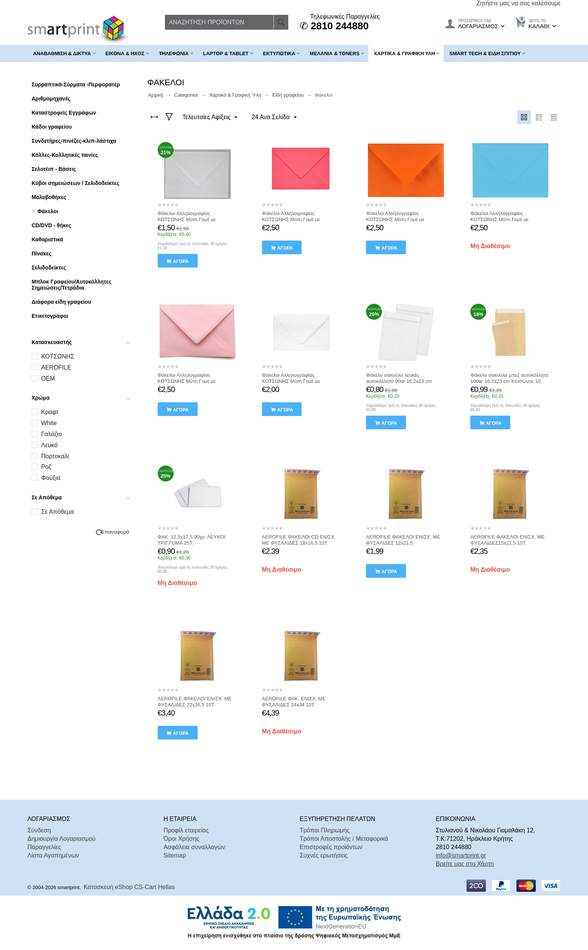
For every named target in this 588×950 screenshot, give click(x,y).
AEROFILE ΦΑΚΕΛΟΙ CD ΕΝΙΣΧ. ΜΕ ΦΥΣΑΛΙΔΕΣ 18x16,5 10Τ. (299, 540)
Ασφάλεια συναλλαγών (194, 847)
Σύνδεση (39, 830)
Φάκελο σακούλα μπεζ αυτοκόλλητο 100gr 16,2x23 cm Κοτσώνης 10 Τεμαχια (509, 381)
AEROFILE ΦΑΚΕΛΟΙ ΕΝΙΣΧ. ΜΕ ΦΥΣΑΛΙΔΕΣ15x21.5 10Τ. (507, 540)
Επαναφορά (115, 532)
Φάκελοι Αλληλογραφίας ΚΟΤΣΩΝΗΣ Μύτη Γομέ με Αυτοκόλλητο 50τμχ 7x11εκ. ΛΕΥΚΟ (197, 219)
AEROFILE (56, 367)
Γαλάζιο (51, 434)
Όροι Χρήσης (181, 838)
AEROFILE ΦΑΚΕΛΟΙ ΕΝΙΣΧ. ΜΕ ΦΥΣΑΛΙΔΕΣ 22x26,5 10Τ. (195, 702)
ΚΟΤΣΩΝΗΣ (57, 356)
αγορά (181, 261)
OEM (48, 378)
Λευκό (49, 445)
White (49, 423)
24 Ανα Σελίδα (273, 117)
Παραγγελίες (44, 847)
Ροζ (46, 467)
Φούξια (50, 478)
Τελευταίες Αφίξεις (210, 117)
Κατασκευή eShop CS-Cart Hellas (129, 887)
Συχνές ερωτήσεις (324, 855)
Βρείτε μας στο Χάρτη (465, 864)
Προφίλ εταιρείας (186, 830)
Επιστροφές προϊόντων (331, 847)
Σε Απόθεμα (57, 511)
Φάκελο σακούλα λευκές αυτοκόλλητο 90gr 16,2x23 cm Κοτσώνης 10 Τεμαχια (399, 381)
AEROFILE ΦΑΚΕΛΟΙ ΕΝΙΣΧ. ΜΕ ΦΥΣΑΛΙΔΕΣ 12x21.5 (403, 540)
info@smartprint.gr (461, 855)
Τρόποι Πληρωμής (325, 830)
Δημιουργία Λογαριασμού (61, 838)
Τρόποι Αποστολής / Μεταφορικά (344, 838)
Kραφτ (50, 412)
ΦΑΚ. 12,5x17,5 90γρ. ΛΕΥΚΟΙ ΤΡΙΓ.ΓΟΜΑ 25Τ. (191, 540)
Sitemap (174, 855)
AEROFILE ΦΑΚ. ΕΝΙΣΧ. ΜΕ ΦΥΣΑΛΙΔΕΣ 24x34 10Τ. (294, 702)
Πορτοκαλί (55, 456)
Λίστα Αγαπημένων (53, 855)
